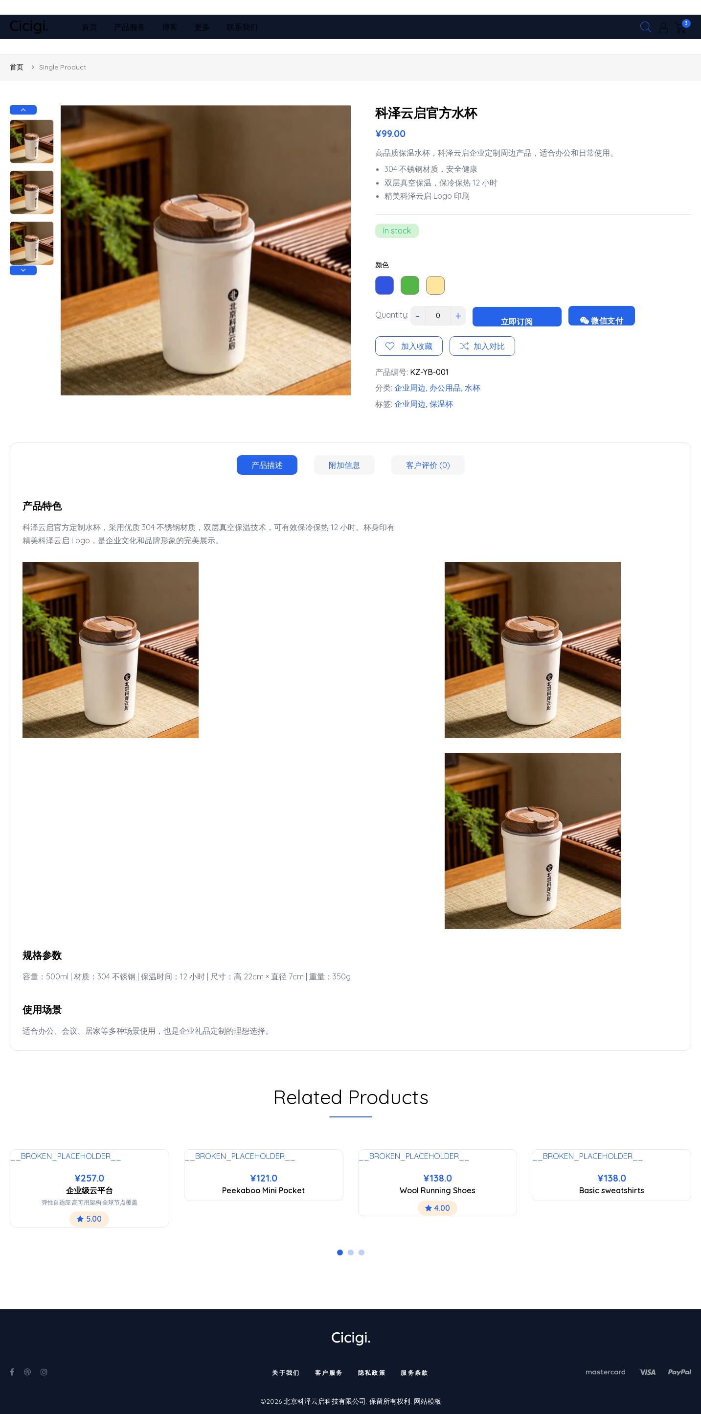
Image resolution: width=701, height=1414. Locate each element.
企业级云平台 (89, 1190)
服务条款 (415, 1372)
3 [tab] (361, 1252)
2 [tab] (351, 1252)
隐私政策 (372, 1372)
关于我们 (286, 1372)
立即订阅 (517, 321)
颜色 (382, 265)
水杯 (472, 388)
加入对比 (489, 346)
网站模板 (427, 1401)
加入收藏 (415, 346)
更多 (202, 27)
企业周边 (410, 388)
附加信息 (344, 465)
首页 (89, 27)
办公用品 (445, 388)
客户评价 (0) (428, 465)
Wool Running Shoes (437, 1190)
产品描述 (267, 465)
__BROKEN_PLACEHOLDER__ (65, 1156)
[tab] (267, 465)
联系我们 (242, 27)
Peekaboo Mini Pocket (263, 1190)
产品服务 (129, 27)
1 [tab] (340, 1252)
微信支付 (601, 320)
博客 (170, 27)
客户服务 (329, 1372)
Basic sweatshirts (611, 1190)
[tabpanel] (89, 1188)
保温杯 (441, 404)
